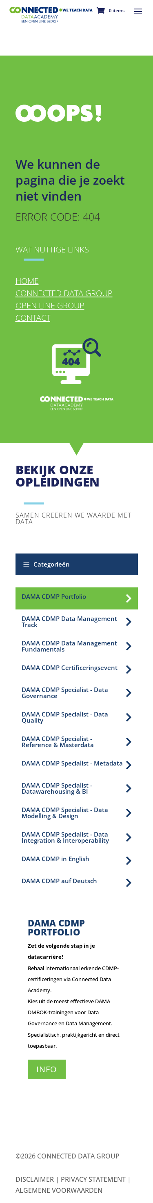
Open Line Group (50, 305)
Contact (33, 317)
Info (46, 1069)
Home (27, 280)
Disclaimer (35, 1179)
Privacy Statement (93, 1179)
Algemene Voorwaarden (59, 1190)
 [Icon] (129, 598)
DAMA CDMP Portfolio (56, 927)
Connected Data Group (64, 293)
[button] (77, 564)
